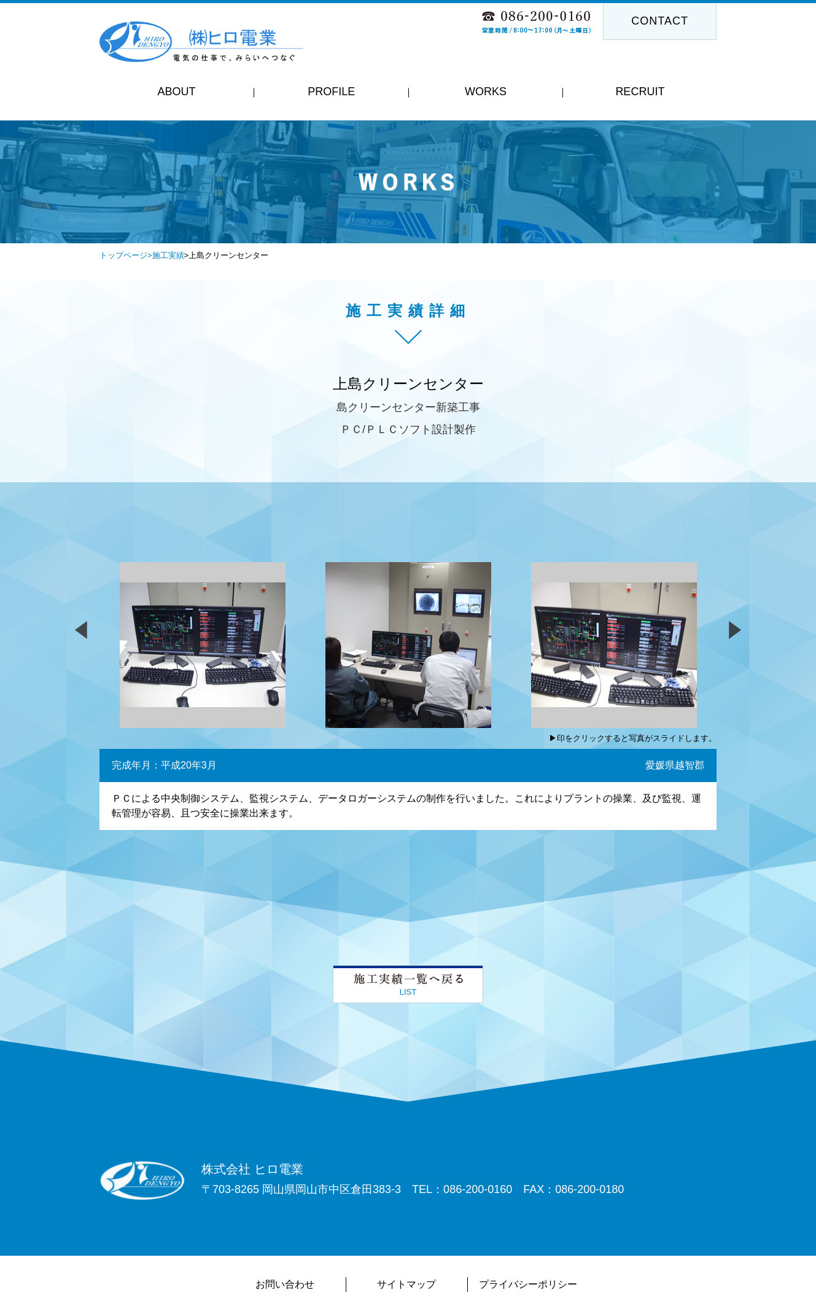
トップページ (123, 255)
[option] (408, 181)
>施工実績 (165, 255)
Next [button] (597, 206)
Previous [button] (218, 206)
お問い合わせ (284, 1284)
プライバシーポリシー (528, 1284)
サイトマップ (406, 1284)
